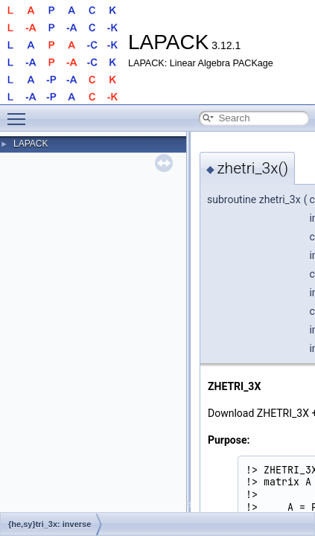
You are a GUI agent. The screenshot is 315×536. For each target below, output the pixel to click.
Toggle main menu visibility (20, 112)
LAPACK (30, 143)
